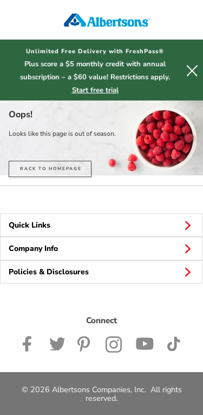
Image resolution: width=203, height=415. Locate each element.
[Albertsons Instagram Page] (114, 343)
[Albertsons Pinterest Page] (85, 343)
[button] (192, 70)
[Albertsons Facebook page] (29, 343)
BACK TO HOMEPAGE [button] (51, 169)
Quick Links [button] (101, 224)
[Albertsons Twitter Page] (57, 343)
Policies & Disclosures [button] (101, 271)
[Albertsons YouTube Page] (144, 343)
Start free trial (95, 90)
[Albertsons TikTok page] (173, 343)
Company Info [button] (101, 248)
